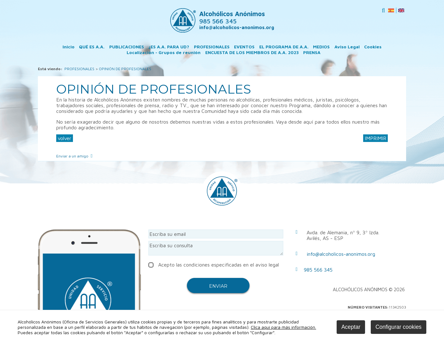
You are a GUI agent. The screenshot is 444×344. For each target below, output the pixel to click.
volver (64, 138)
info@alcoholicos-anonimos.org (236, 27)
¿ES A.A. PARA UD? (168, 46)
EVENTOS (244, 46)
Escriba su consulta (215, 248)
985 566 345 (318, 270)
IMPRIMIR (375, 138)
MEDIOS (321, 46)
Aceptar (350, 327)
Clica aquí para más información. (283, 327)
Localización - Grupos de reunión (164, 52)
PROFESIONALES (212, 46)
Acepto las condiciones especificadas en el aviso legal (213, 264)
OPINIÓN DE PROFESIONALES (125, 68)
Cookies (372, 46)
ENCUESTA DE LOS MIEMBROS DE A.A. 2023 (252, 52)
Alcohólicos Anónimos (232, 17)
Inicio (69, 46)
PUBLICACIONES (126, 46)
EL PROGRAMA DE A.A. (284, 46)
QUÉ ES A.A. (92, 46)
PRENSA (312, 52)
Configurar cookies (398, 327)
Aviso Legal (347, 46)
